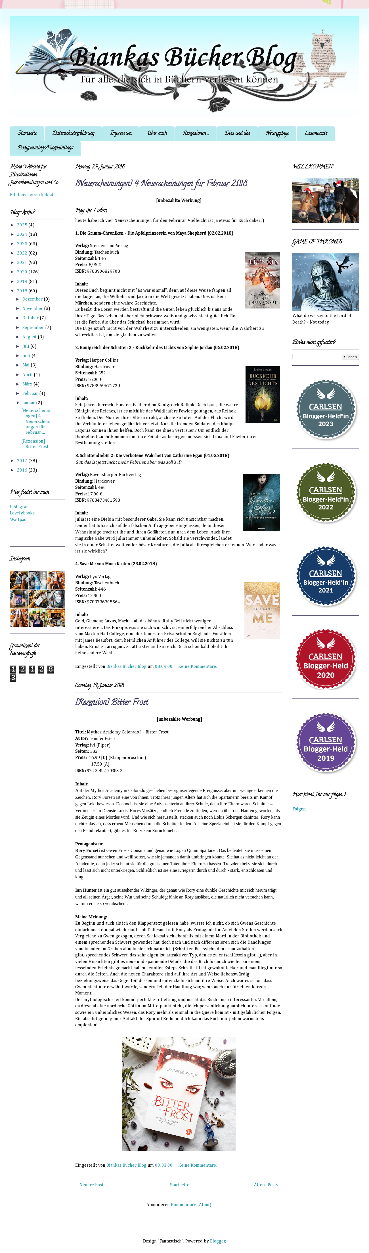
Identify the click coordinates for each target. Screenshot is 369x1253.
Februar (30, 393)
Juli (26, 346)
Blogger (217, 1241)
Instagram (20, 507)
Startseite (27, 134)
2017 (22, 461)
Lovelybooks (22, 513)
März (27, 384)
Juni (27, 356)
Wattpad (18, 520)
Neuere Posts (92, 1185)
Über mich (157, 134)
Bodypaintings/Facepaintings (45, 148)
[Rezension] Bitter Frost (111, 703)
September (33, 328)
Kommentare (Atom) (191, 1205)
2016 (22, 470)
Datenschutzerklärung (73, 134)
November (33, 309)
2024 (22, 234)
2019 (22, 282)
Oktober (31, 318)
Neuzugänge (277, 134)
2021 (22, 262)
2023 (22, 244)
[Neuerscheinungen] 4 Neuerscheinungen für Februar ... (36, 421)
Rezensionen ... (196, 134)
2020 (22, 272)
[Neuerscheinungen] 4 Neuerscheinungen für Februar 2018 (161, 184)
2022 (22, 253)
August (30, 337)
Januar (29, 403)
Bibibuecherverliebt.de (33, 195)
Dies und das (237, 134)
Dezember (33, 299)
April (28, 375)
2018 (22, 291)
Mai (26, 365)
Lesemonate (315, 134)
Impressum (120, 134)
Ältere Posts (266, 1185)
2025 (22, 225)
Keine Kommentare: (198, 666)
